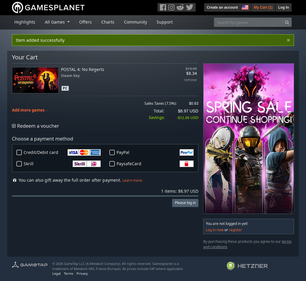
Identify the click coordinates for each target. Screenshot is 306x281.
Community (135, 22)
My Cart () (263, 7)
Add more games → (30, 110)
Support (165, 22)
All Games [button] (55, 22)
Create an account (222, 7)
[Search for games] (248, 22)
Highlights (24, 22)
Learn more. (133, 180)
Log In (283, 7)
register (235, 230)
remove (190, 80)
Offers (85, 22)
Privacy (82, 273)
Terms (68, 273)
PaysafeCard (155, 163)
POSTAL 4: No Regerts (82, 69)
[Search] (287, 22)
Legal (56, 273)
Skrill (62, 163)
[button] (244, 7)
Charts (107, 22)
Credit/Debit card (62, 152)
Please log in (185, 202)
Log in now (215, 230)
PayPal (155, 152)
